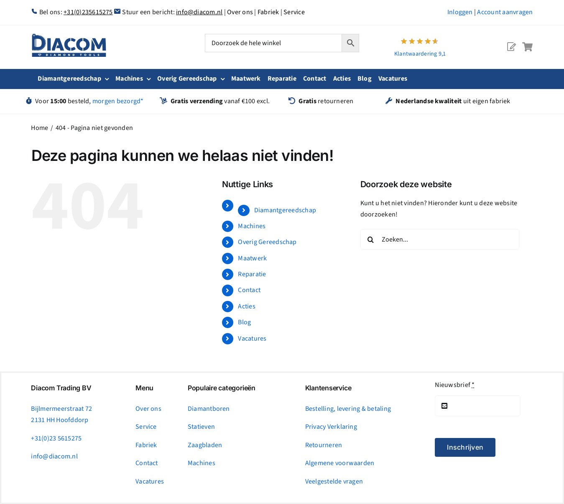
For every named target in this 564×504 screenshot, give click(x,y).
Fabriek (268, 12)
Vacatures (252, 338)
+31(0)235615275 (88, 12)
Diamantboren (209, 408)
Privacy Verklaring (331, 426)
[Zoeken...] (439, 239)
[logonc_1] (69, 37)
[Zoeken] (370, 239)
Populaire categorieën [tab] (221, 388)
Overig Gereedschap (267, 242)
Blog (244, 322)
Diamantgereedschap (285, 210)
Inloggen (460, 12)
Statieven (201, 426)
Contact (249, 290)
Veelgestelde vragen (334, 481)
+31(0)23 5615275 (56, 438)
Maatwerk (252, 258)
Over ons (240, 12)
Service (294, 12)
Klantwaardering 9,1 (420, 54)
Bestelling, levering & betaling (348, 408)
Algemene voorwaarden (340, 463)
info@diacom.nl (199, 12)
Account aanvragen (505, 12)
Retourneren (323, 445)
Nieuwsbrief (455, 384)
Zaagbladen (205, 445)
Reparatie (252, 274)
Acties (246, 306)
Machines (251, 226)
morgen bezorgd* (118, 101)
